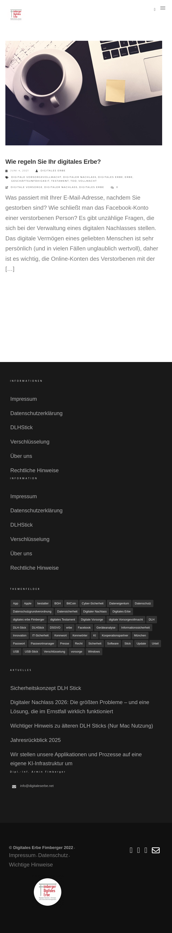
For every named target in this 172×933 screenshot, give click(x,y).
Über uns (21, 456)
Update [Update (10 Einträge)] (141, 643)
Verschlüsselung (29, 442)
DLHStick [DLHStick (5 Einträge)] (38, 627)
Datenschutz (53, 855)
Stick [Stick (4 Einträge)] (128, 643)
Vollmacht (87, 180)
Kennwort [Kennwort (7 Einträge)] (60, 635)
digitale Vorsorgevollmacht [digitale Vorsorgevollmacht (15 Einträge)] (126, 619)
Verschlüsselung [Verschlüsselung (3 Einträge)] (54, 651)
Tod (74, 180)
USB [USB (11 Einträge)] (16, 651)
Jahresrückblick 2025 (35, 740)
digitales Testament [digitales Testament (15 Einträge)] (62, 619)
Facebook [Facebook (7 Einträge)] (84, 627)
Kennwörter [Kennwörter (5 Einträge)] (80, 635)
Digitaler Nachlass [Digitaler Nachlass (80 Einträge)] (95, 611)
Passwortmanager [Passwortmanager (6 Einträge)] (42, 643)
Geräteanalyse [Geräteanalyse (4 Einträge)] (106, 627)
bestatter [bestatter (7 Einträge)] (43, 603)
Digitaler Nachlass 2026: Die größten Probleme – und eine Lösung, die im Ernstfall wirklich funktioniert (79, 706)
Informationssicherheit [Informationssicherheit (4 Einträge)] (135, 627)
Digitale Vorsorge (27, 187)
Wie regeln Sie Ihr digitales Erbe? (53, 161)
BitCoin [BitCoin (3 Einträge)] (71, 603)
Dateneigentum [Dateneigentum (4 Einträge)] (119, 603)
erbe (129, 177)
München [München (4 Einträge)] (140, 635)
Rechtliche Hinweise (34, 470)
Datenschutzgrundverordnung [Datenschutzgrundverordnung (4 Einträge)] (32, 611)
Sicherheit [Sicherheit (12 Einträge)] (94, 643)
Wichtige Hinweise (31, 865)
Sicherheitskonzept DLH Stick (45, 688)
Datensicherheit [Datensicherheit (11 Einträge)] (67, 611)
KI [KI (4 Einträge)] (94, 635)
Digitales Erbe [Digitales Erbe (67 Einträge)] (121, 611)
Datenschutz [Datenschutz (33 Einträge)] (143, 603)
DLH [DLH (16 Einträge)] (152, 619)
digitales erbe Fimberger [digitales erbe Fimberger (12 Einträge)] (28, 619)
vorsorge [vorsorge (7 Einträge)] (76, 651)
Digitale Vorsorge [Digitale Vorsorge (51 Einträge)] (92, 619)
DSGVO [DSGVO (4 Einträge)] (55, 627)
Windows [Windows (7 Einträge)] (94, 651)
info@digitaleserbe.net (37, 786)
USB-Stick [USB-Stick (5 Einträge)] (31, 651)
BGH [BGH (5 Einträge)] (57, 603)
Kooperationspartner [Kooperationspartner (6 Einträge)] (115, 635)
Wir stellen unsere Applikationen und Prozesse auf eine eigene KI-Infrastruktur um (76, 759)
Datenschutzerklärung (36, 413)
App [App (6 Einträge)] (15, 603)
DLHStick (21, 427)
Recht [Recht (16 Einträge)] (79, 643)
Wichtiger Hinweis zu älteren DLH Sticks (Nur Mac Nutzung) (81, 726)
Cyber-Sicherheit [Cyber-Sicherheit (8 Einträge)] (92, 603)
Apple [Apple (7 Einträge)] (27, 603)
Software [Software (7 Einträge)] (113, 643)
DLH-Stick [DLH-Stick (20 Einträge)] (19, 627)
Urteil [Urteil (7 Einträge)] (155, 643)
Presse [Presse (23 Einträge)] (64, 643)
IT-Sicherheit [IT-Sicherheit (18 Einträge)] (40, 635)
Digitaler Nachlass (80, 177)
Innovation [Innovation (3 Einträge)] (19, 635)
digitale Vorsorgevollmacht (36, 177)
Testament (60, 180)
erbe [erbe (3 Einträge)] (69, 627)
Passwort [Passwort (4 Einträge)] (19, 643)
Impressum (23, 399)
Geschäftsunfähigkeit (30, 180)
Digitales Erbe (51, 171)
